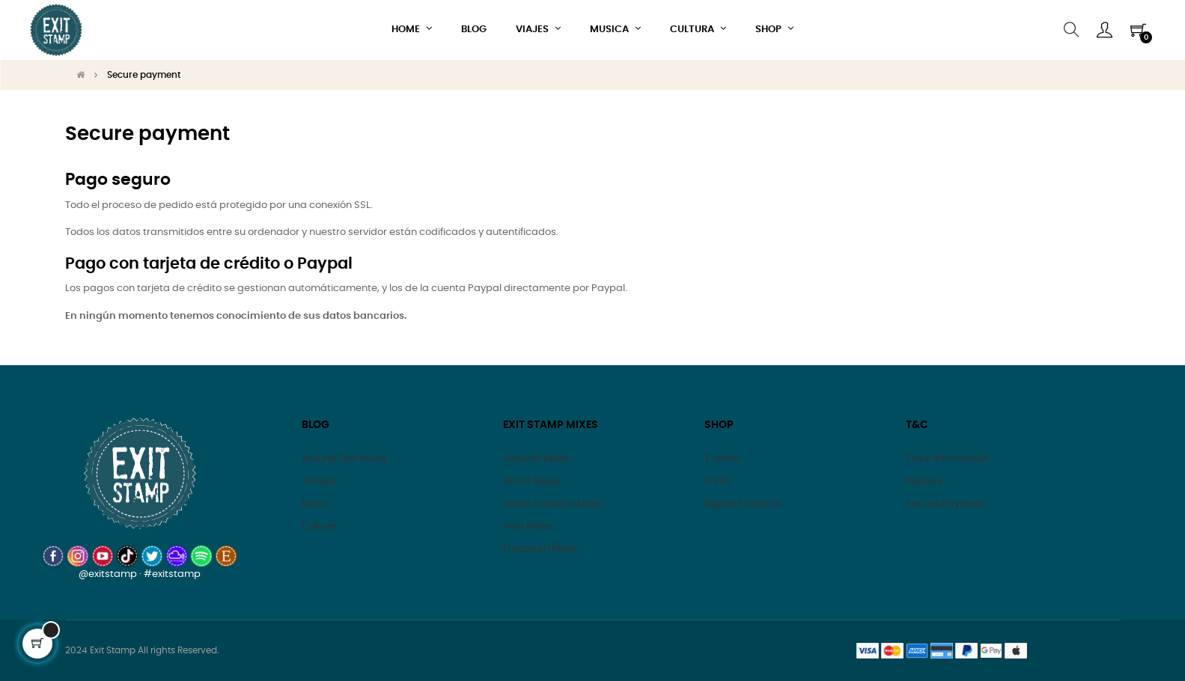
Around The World (344, 459)
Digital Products (742, 504)
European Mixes (540, 549)
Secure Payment (945, 504)
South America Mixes (553, 504)
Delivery (924, 481)
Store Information (947, 459)
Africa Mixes (531, 481)
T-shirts (722, 459)
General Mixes (536, 459)
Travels (319, 481)
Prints (717, 481)
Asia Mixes (527, 526)
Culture (319, 526)
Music (315, 504)
